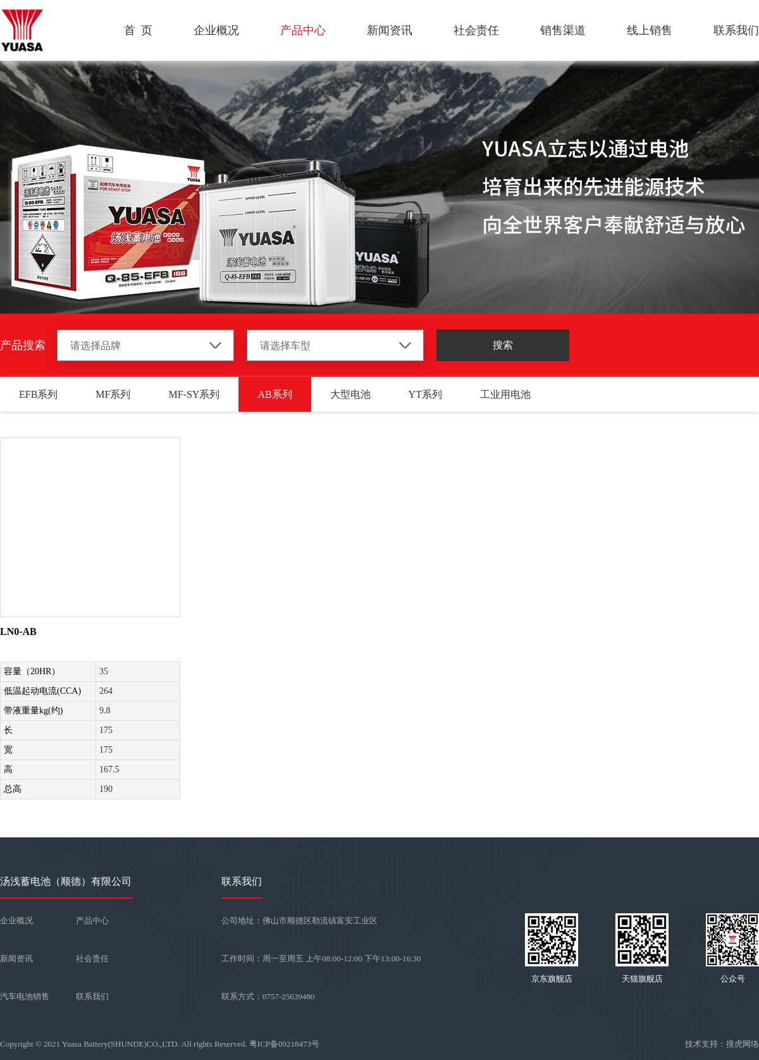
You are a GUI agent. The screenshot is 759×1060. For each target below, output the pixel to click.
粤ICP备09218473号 (284, 1044)
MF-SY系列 (193, 394)
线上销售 (649, 30)
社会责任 (476, 30)
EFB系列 (38, 394)
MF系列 (113, 394)
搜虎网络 (742, 1044)
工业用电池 (505, 394)
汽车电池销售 (24, 996)
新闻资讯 (389, 30)
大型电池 (350, 394)
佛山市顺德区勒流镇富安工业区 (320, 920)
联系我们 (736, 30)
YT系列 (425, 394)
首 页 (138, 30)
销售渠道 (563, 30)
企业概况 (216, 30)
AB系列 (274, 394)
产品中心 (303, 30)
